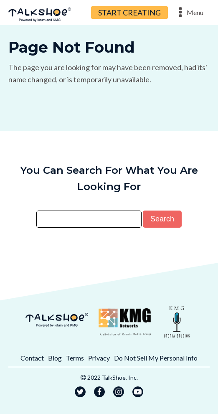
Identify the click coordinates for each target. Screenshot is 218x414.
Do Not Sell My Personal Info (156, 358)
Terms (75, 358)
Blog (55, 358)
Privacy (99, 358)
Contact (32, 358)
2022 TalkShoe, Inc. (112, 377)
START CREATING (129, 12)
